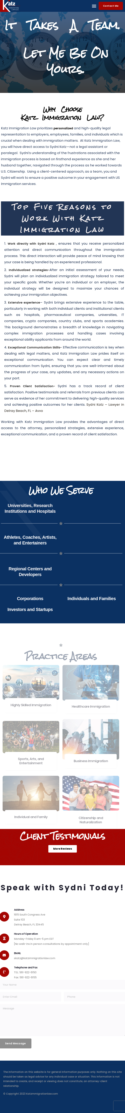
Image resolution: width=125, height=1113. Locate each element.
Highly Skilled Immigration (31, 705)
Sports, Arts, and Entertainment (31, 761)
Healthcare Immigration (91, 706)
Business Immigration (91, 761)
